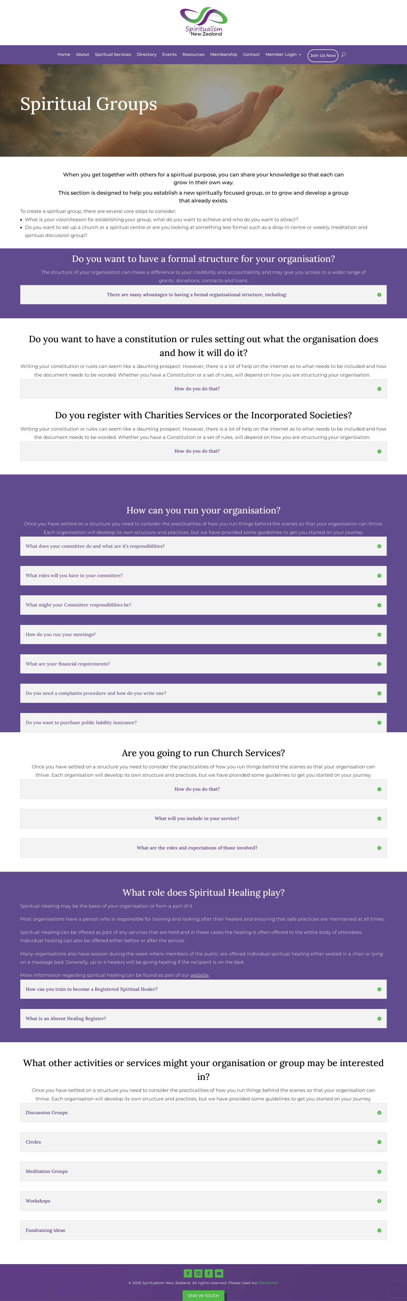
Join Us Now (323, 55)
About (82, 54)
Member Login (281, 54)
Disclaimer (269, 1282)
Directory (147, 54)
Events (169, 54)
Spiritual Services (113, 54)
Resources (193, 54)
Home (63, 54)
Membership (223, 54)
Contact (251, 54)
